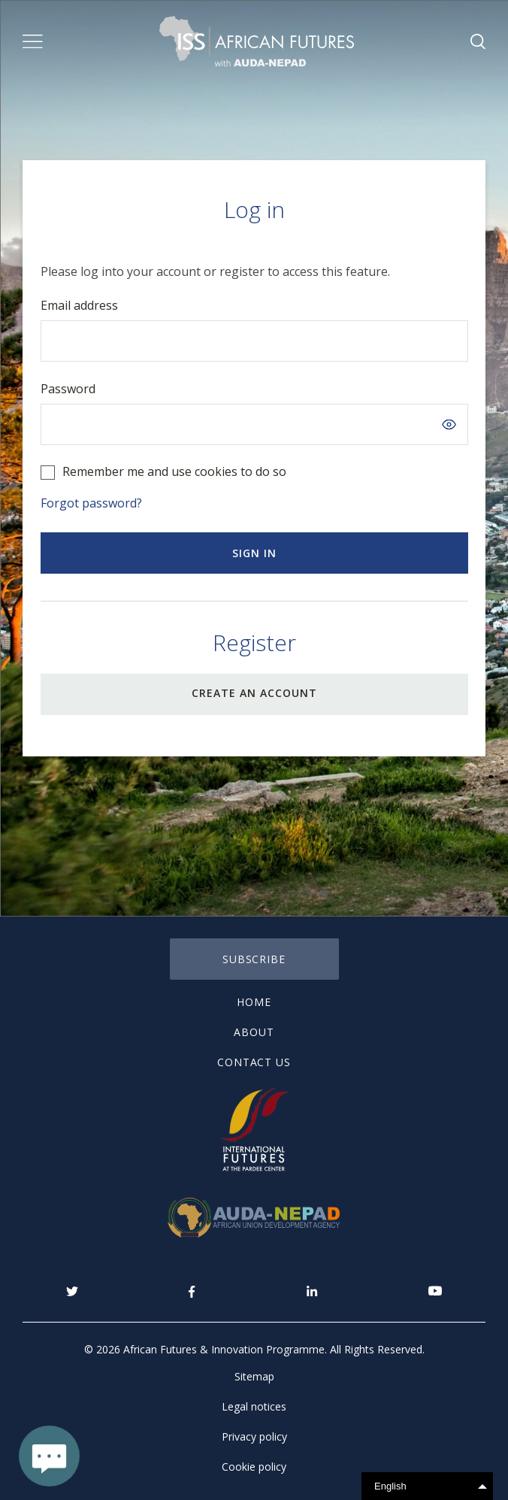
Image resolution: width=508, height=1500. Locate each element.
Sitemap (254, 1376)
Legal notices (254, 1406)
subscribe (254, 959)
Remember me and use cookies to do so (174, 471)
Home (254, 1002)
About (254, 1032)
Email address (79, 305)
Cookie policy (254, 1466)
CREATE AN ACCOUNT (254, 693)
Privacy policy (254, 1436)
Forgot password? (91, 503)
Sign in (254, 553)
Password (68, 388)
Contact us (254, 1062)
